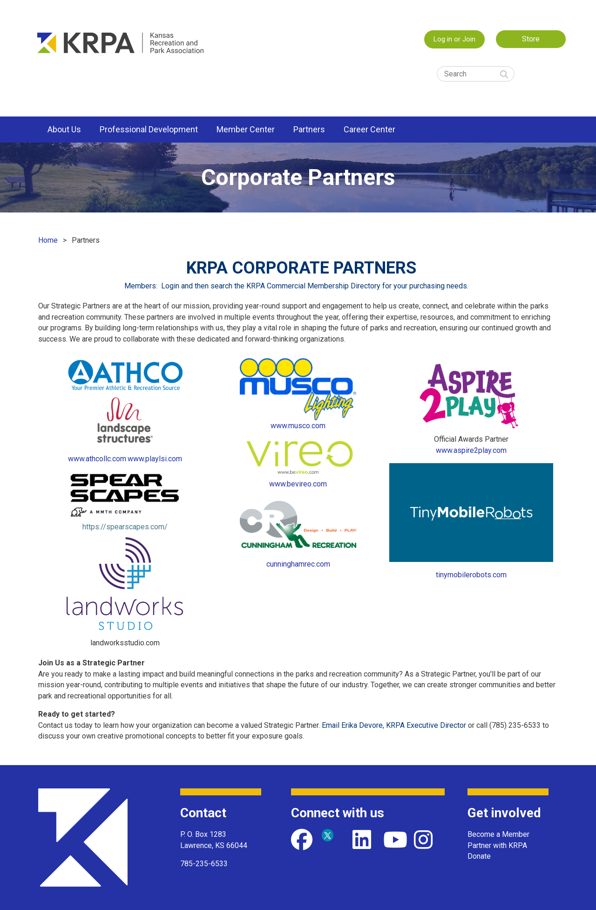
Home (48, 240)
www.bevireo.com (298, 483)
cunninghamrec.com (298, 564)
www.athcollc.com (97, 458)
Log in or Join (454, 39)
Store (531, 38)
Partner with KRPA (497, 845)
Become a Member (498, 834)
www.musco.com (298, 425)
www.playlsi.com (155, 458)
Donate (479, 856)
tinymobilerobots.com (471, 574)
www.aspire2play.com (471, 450)
